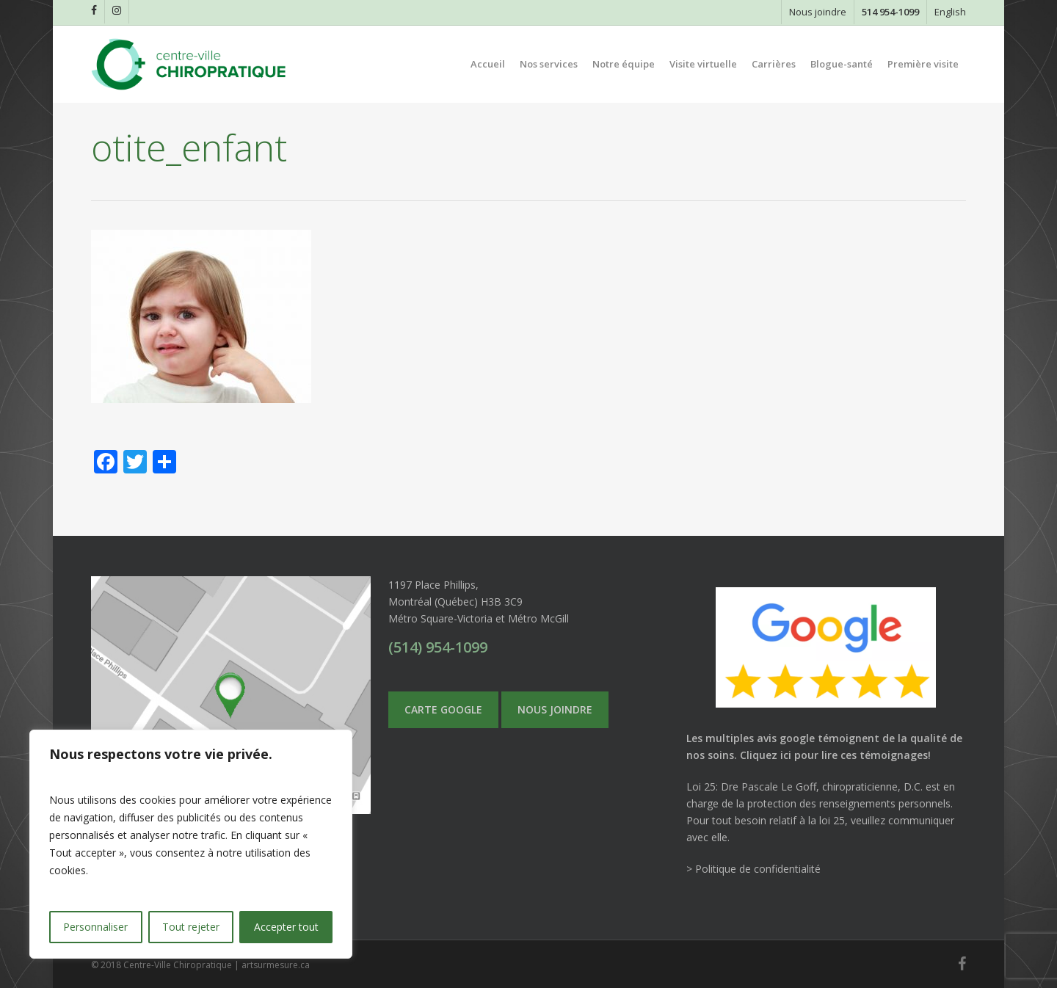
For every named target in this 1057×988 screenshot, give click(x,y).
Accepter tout (286, 927)
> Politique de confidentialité (753, 869)
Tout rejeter (190, 927)
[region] (190, 844)
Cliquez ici (765, 755)
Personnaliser (95, 927)
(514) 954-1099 (437, 647)
